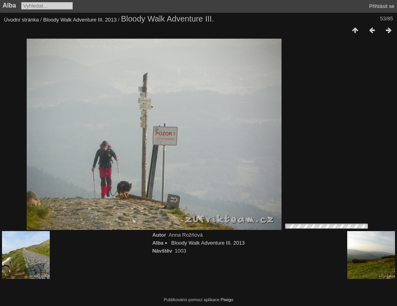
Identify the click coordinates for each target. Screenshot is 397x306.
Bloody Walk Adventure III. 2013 (80, 20)
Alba (9, 5)
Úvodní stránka (21, 20)
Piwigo (227, 299)
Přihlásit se (382, 6)
